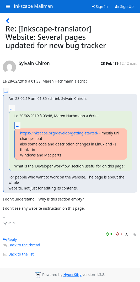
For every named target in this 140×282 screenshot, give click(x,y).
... (6, 91)
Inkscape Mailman (33, 6)
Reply (10, 239)
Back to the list (18, 254)
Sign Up (124, 6)
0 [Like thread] (109, 233)
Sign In (100, 6)
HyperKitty (72, 274)
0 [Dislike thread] (119, 233)
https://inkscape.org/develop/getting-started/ (59, 133)
